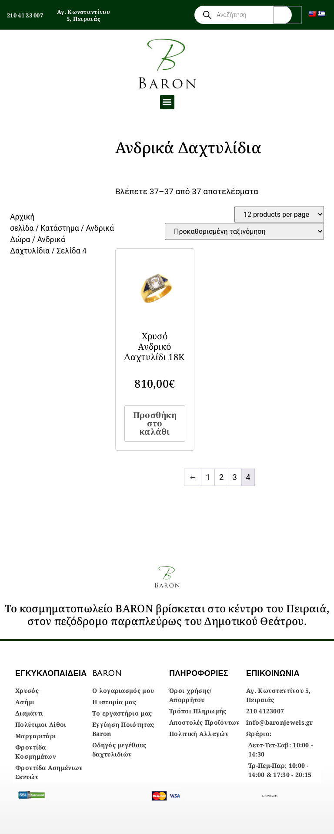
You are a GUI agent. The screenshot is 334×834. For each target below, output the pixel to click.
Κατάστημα (59, 228)
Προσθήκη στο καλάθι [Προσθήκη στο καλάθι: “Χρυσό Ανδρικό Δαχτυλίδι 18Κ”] (155, 423)
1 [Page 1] (208, 477)
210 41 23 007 (25, 15)
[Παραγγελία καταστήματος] (244, 231)
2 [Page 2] (221, 477)
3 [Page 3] (234, 477)
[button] (167, 102)
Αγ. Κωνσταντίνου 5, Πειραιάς (83, 15)
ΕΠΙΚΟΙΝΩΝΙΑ (273, 673)
